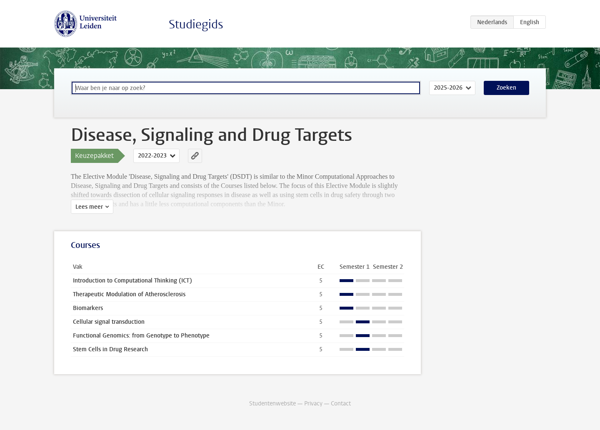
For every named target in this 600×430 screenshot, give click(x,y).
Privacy (313, 404)
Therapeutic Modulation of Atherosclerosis (129, 294)
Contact (341, 404)
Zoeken (506, 88)
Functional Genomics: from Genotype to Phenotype (141, 336)
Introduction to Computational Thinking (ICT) (132, 281)
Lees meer (89, 207)
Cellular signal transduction (109, 322)
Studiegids (196, 24)
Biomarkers (88, 308)
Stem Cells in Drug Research (110, 349)
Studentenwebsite (272, 404)
